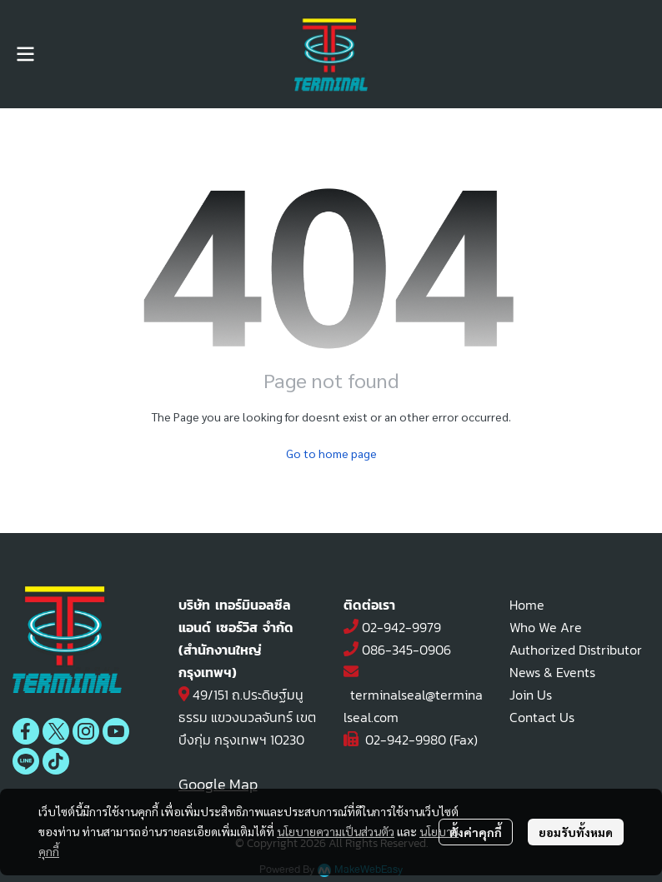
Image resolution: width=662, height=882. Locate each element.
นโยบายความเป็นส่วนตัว (335, 831)
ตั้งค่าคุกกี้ (475, 832)
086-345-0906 (406, 650)
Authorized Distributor (575, 650)
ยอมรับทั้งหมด (576, 832)
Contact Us (541, 717)
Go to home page (331, 453)
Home (526, 605)
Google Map (218, 784)
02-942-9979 (401, 627)
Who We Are (545, 627)
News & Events (552, 672)
